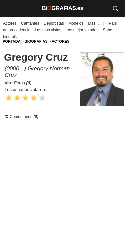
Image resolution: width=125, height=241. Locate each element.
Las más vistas (48, 30)
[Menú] (10, 8)
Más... (93, 23)
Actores (10, 23)
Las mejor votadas (82, 30)
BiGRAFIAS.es (62, 8)
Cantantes (30, 23)
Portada (11, 41)
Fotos (22, 82)
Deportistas (54, 23)
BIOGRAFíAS (36, 41)
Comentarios (24, 116)
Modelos (75, 23)
